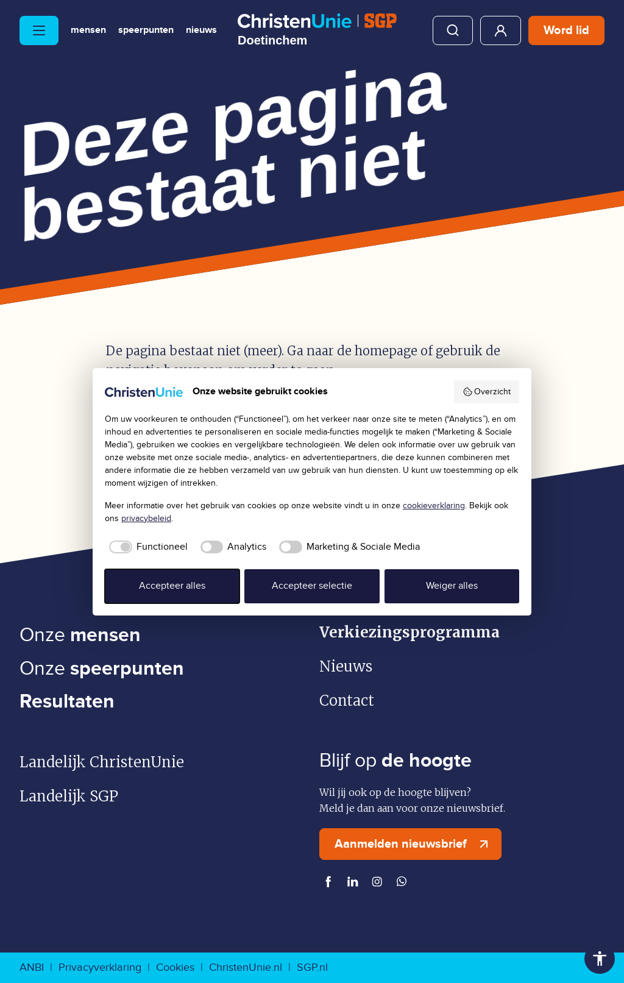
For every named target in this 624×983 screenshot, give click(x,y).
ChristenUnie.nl (245, 967)
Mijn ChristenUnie (500, 30)
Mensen (88, 30)
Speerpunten (146, 30)
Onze (80, 635)
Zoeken (452, 30)
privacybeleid (146, 518)
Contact (346, 700)
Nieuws (201, 30)
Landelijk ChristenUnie (102, 762)
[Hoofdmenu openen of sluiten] (39, 30)
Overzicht (487, 391)
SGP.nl (312, 967)
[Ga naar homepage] (317, 29)
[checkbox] (146, 547)
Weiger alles (452, 586)
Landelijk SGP (69, 796)
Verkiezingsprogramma (409, 632)
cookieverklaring (434, 506)
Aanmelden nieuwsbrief (414, 844)
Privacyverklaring (99, 967)
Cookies (175, 967)
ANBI (32, 967)
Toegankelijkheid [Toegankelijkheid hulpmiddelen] (599, 958)
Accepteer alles (172, 586)
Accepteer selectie (312, 586)
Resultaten (67, 702)
